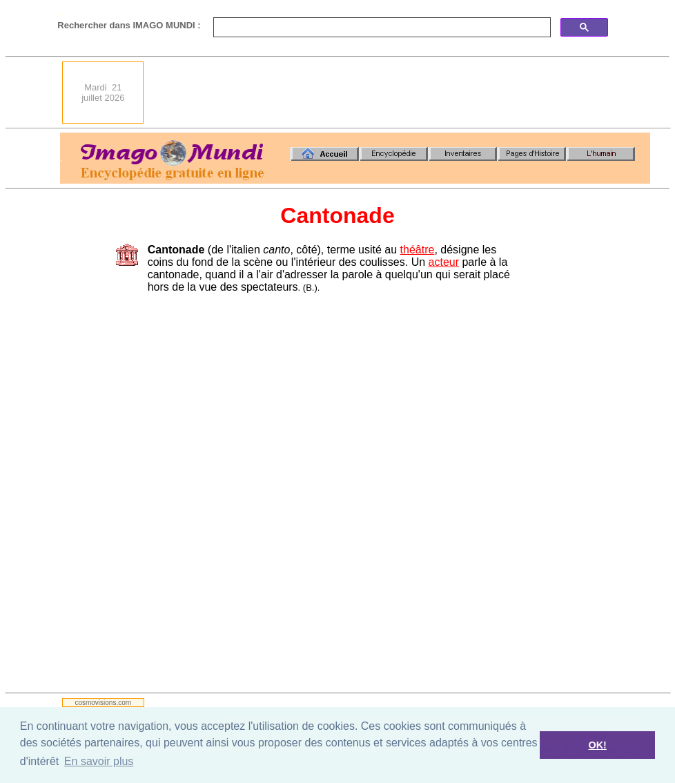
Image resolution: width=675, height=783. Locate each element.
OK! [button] (597, 745)
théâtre (417, 249)
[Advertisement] (403, 92)
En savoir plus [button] (99, 761)
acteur (444, 262)
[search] (380, 27)
